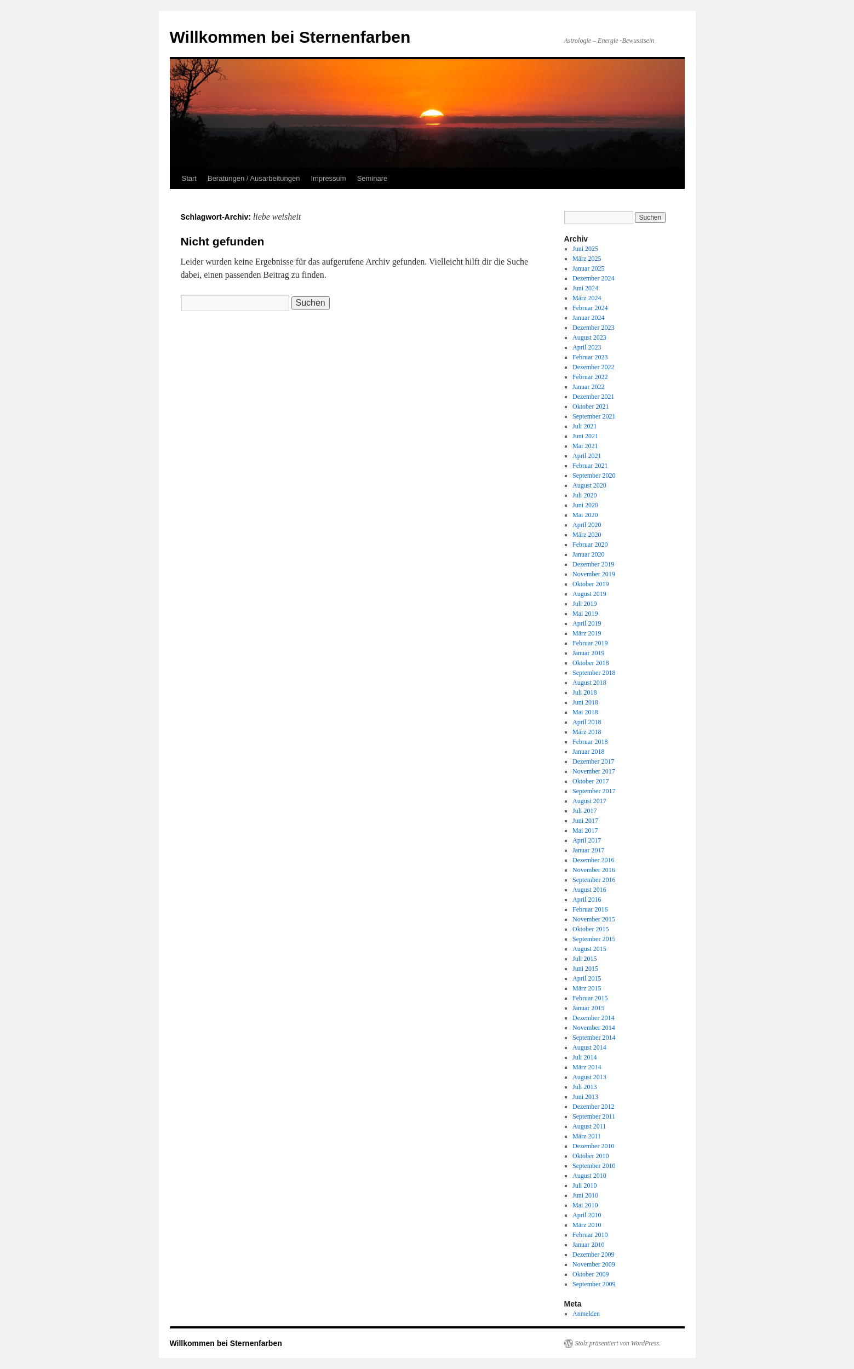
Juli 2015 (584, 959)
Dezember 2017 (593, 761)
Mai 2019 (585, 613)
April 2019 (586, 623)
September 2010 (593, 1166)
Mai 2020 (585, 515)
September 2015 (593, 939)
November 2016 (593, 870)
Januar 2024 (588, 318)
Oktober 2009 (590, 1274)
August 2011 (589, 1126)
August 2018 (589, 682)
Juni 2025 (585, 249)
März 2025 (586, 258)
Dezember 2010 (593, 1146)
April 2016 (586, 899)
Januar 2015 (588, 1008)
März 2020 (586, 535)
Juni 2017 (585, 820)
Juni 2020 (585, 505)
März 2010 (586, 1225)
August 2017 (589, 801)
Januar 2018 (588, 751)
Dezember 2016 (593, 860)
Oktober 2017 (590, 781)
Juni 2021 (585, 436)
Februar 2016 (589, 909)
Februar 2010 (589, 1235)
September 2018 (593, 673)
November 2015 (593, 919)
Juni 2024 (585, 288)
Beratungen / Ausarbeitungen (254, 178)
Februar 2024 (589, 308)
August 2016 (589, 889)
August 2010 (589, 1175)
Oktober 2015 (590, 929)
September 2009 (593, 1284)
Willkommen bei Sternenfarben (290, 37)
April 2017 (586, 840)
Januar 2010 (588, 1244)
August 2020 (589, 485)
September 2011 (593, 1116)
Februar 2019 (589, 643)
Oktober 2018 (590, 663)
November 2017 (593, 771)
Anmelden (586, 1314)
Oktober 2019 (590, 584)
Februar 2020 (589, 544)
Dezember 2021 (593, 396)
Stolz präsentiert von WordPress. (618, 1343)
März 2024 (586, 298)
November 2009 (593, 1264)
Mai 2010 (585, 1205)
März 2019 (586, 633)
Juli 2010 (584, 1185)
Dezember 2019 (593, 564)
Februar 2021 (589, 465)
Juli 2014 (584, 1057)
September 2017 (593, 791)
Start (189, 178)
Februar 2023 (589, 357)
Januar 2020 (588, 554)
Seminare (372, 178)
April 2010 (586, 1215)
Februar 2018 (589, 742)
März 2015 (586, 988)
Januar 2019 (588, 653)
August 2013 (589, 1077)
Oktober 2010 (590, 1156)
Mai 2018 (585, 712)
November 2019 (593, 574)
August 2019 (589, 594)
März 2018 (586, 732)
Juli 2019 (584, 604)
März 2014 (586, 1067)
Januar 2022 (588, 387)
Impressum (328, 178)
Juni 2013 (585, 1097)
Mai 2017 (585, 830)
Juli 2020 (584, 495)
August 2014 (589, 1047)
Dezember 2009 (593, 1254)
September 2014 (593, 1037)
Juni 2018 (585, 702)
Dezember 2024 (593, 278)
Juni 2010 (585, 1195)
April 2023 (586, 347)
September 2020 (593, 475)
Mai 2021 (585, 446)
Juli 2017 (584, 811)
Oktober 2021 (590, 406)
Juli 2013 (584, 1087)
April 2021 (586, 456)
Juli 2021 (584, 426)
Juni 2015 (585, 968)
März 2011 (586, 1136)
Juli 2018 (584, 692)
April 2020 (586, 525)
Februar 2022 (589, 377)
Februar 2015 (589, 998)
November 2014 (593, 1028)
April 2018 (586, 722)
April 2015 (586, 978)
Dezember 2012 (593, 1106)
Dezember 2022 (593, 367)
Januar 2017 (588, 850)
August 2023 (589, 337)
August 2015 (589, 949)
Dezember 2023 (593, 327)
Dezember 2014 (593, 1018)
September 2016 (593, 880)
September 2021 (593, 416)
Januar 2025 (588, 268)
